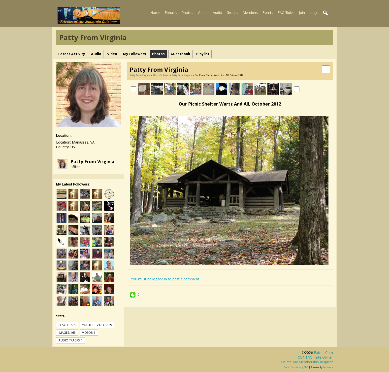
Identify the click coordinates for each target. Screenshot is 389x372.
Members (250, 12)
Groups (232, 12)
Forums (171, 12)
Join (302, 12)
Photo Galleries (161, 75)
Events (267, 12)
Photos (187, 12)
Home (155, 12)
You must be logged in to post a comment (165, 279)
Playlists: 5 (67, 325)
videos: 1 (89, 333)
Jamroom (328, 367)
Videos (203, 12)
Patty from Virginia (92, 161)
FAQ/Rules (286, 12)
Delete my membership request (307, 362)
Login (313, 12)
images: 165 (67, 333)
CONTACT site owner (315, 357)
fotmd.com (323, 352)
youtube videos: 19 (97, 325)
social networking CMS (296, 367)
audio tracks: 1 (71, 340)
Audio (217, 12)
